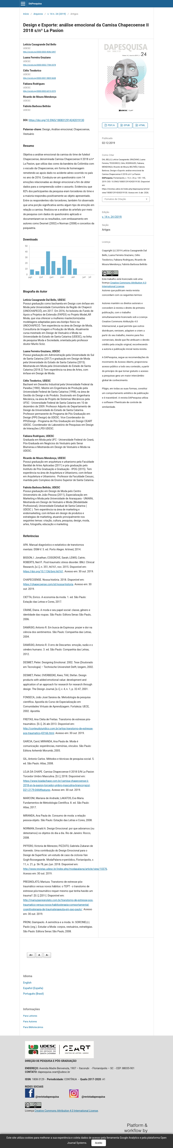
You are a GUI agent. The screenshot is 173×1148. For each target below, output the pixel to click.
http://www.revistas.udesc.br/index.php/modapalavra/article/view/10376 (65, 868)
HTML (141, 125)
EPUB (126, 125)
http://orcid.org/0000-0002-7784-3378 (39, 65)
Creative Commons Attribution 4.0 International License (66, 1110)
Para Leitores (30, 1015)
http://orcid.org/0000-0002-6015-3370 (39, 91)
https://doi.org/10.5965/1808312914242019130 (56, 120)
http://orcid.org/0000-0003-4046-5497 (39, 52)
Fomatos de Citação (115, 199)
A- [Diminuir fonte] (47, 955)
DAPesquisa (35, 3)
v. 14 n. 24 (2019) (56, 13)
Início (26, 13)
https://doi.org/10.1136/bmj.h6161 (43, 571)
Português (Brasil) (33, 993)
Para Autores (30, 1021)
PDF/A (111, 125)
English (27, 982)
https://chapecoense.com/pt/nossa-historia (48, 584)
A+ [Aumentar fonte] (31, 955)
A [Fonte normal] (39, 955)
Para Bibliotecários (33, 1027)
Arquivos (38, 13)
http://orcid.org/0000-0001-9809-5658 (39, 78)
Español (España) (33, 988)
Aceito (98, 1142)
